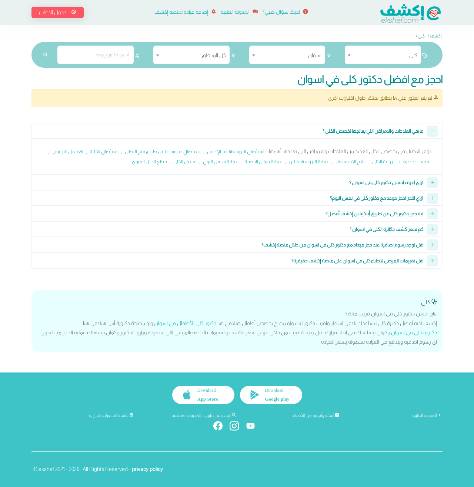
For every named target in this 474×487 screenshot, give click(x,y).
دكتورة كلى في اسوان (414, 332)
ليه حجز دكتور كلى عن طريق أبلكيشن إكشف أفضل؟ (374, 213)
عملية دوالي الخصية (263, 161)
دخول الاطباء (57, 12)
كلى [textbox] (413, 55)
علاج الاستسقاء (351, 161)
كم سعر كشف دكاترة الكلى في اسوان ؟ (386, 229)
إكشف (435, 36)
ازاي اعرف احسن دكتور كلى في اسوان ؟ (386, 182)
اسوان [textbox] (314, 55)
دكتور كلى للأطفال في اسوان (185, 323)
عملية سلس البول (220, 161)
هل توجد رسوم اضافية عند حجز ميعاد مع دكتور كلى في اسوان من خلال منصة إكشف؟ (342, 245)
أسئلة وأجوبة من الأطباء (316, 415)
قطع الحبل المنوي (149, 161)
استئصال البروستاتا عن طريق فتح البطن (163, 151)
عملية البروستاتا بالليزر (308, 161)
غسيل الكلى (185, 161)
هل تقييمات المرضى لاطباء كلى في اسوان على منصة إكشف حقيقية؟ (357, 261)
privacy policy (147, 469)
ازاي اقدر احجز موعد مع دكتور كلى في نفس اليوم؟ (376, 198)
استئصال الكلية (104, 151)
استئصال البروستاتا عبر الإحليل (235, 151)
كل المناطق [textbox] (214, 55)
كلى (421, 36)
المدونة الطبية (239, 12)
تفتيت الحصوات (414, 161)
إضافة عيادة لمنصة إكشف (185, 12)
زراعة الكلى (382, 161)
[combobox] (383, 55)
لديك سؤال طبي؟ (285, 12)
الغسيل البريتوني (67, 151)
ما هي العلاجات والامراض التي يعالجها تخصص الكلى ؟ (373, 131)
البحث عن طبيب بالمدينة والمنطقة (203, 415)
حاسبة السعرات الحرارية (111, 415)
